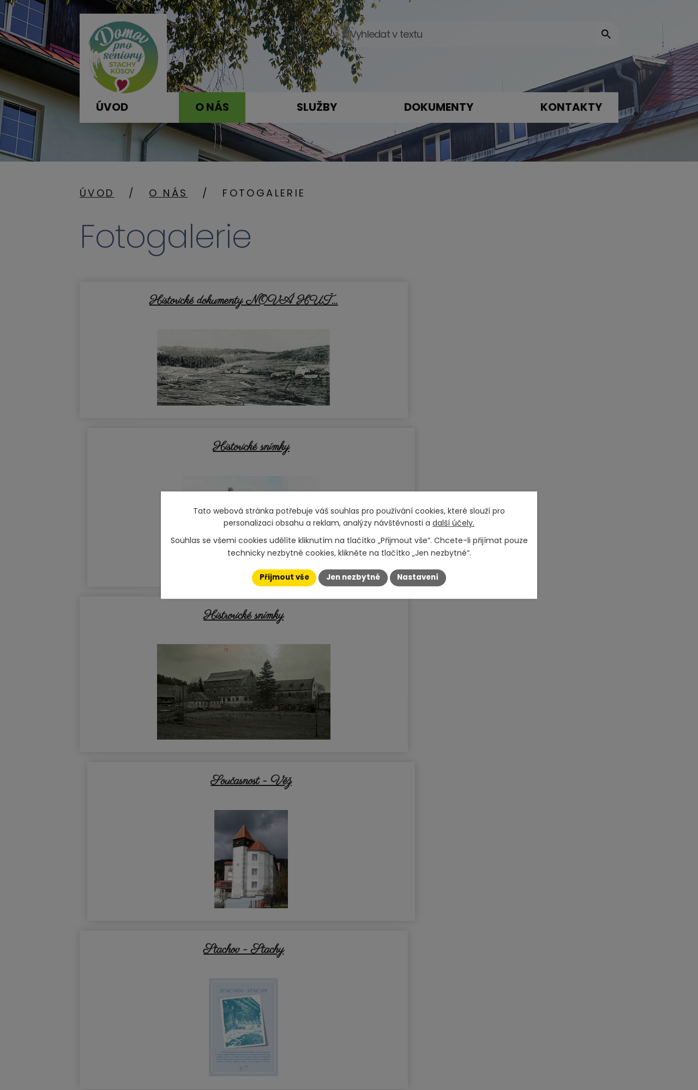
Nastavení (421, 577)
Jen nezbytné (353, 577)
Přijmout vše (281, 577)
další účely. (453, 522)
